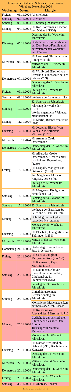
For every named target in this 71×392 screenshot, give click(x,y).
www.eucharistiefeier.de (38, 389)
